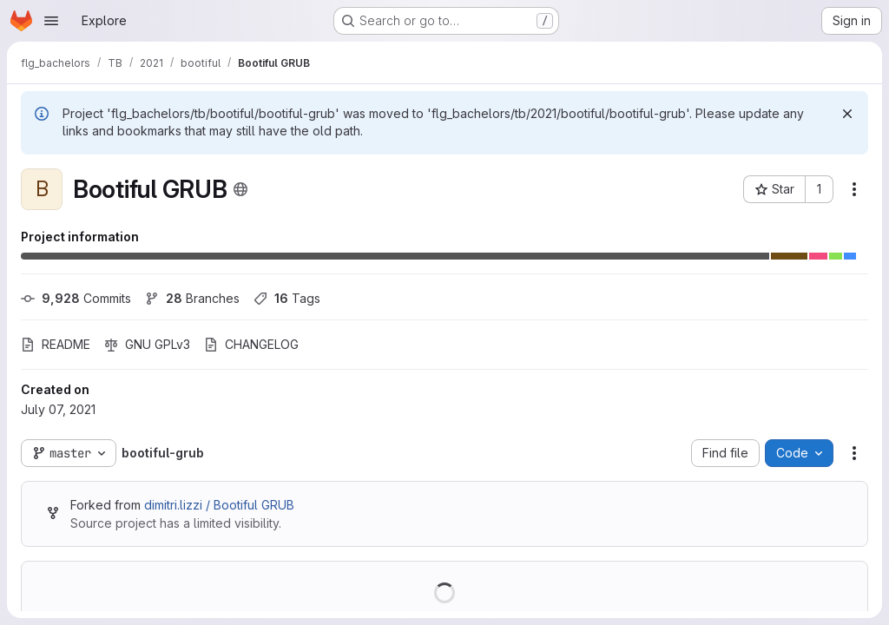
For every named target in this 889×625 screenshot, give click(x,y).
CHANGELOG (251, 344)
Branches (192, 298)
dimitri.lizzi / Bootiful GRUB (219, 504)
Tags (287, 298)
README (55, 344)
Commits (76, 298)
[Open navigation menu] (51, 21)
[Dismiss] (847, 113)
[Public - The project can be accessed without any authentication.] (240, 189)
